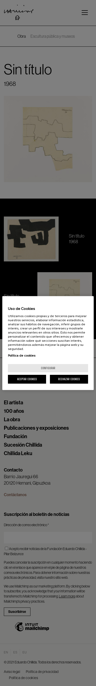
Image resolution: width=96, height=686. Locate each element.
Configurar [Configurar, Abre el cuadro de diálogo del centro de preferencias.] (48, 368)
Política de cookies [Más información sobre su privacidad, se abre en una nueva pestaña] (21, 356)
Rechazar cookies (69, 379)
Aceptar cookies (27, 379)
